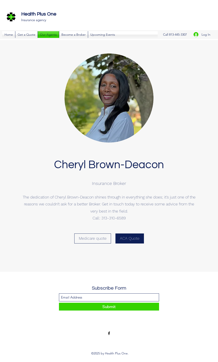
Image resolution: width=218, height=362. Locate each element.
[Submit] (109, 307)
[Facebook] (109, 333)
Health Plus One (38, 14)
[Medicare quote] (92, 238)
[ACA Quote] (129, 238)
